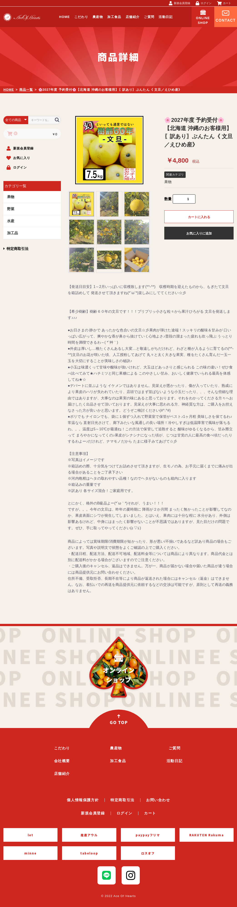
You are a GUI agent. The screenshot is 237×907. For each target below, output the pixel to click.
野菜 (10, 209)
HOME (8, 89)
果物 (10, 197)
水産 (10, 221)
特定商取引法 (15, 249)
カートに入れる (199, 217)
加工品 (12, 233)
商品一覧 (26, 89)
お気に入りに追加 (199, 233)
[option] (109, 150)
